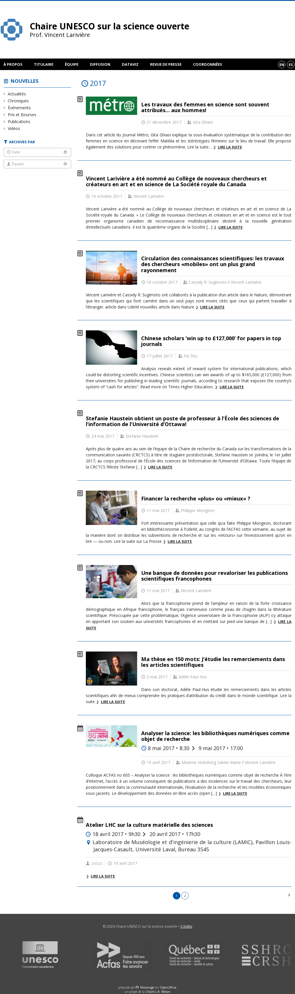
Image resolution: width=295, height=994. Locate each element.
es (291, 64)
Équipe (71, 64)
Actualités (17, 94)
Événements (19, 107)
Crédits (186, 926)
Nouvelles (25, 81)
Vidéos (14, 128)
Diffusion (100, 64)
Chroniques (18, 100)
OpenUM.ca (168, 987)
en (281, 64)
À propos (12, 64)
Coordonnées (207, 64)
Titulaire (43, 64)
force (147, 987)
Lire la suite (230, 147)
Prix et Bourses (22, 114)
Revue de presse (165, 64)
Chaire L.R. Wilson (157, 992)
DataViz (130, 64)
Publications (19, 121)
